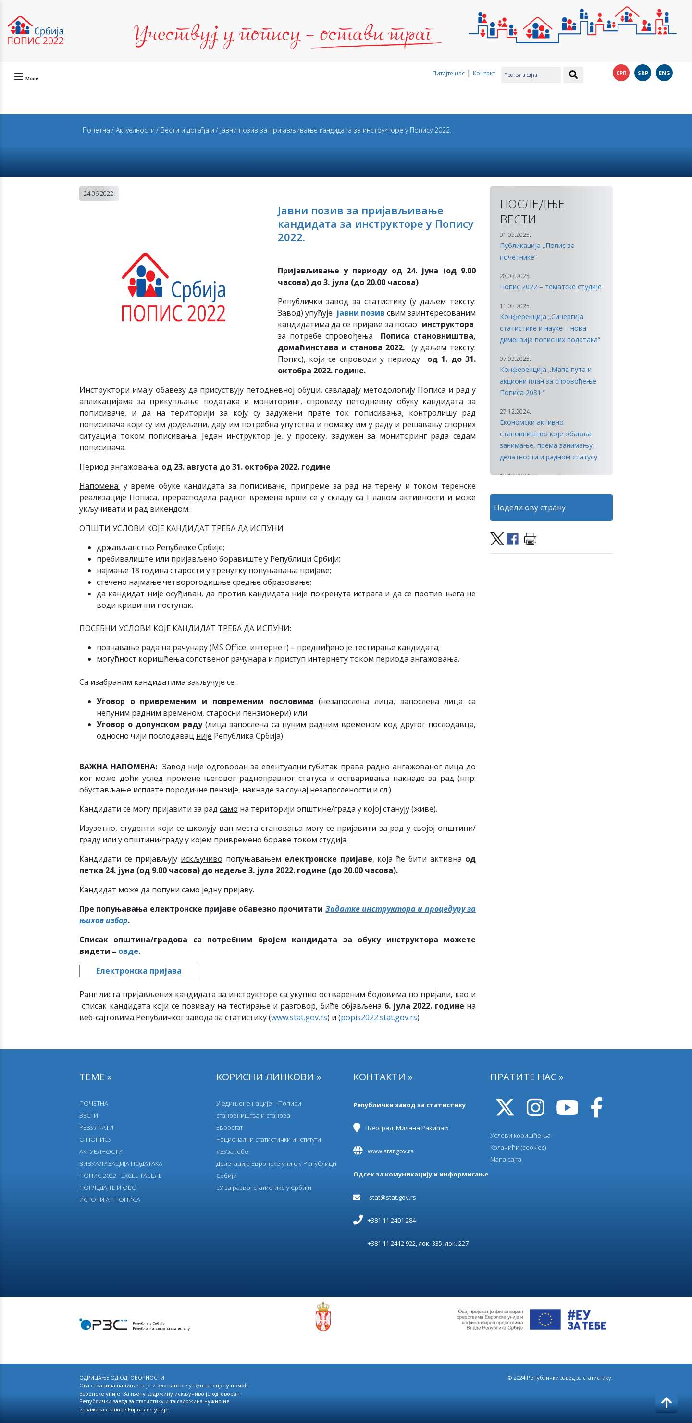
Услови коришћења (520, 1135)
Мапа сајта (505, 1159)
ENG (664, 72)
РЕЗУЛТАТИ (96, 1127)
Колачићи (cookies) (518, 1147)
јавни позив (360, 313)
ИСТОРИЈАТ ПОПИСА (109, 1199)
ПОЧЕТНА (93, 1103)
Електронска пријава (139, 970)
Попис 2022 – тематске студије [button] (551, 286)
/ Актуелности (133, 130)
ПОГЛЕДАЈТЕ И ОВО (108, 1187)
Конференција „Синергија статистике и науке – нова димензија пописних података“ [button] (550, 328)
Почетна (96, 130)
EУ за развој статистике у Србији (263, 1187)
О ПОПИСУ (95, 1139)
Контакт (484, 73)
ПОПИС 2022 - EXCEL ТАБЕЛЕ (120, 1175)
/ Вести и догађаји (185, 130)
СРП (621, 72)
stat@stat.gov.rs (392, 1197)
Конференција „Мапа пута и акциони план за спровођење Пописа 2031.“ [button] (548, 381)
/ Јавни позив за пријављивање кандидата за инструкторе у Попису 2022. (333, 130)
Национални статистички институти (268, 1139)
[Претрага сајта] (531, 75)
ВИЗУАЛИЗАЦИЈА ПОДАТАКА (120, 1163)
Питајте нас (448, 73)
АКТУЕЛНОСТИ (101, 1151)
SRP (643, 72)
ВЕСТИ (88, 1115)
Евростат (229, 1127)
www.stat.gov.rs (391, 1151)
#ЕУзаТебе (232, 1151)
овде (128, 951)
